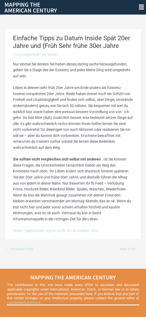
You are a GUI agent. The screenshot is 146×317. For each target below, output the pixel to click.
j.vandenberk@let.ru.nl (23, 303)
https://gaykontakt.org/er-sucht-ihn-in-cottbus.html (55, 231)
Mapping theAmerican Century (30, 7)
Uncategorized (27, 54)
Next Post (130, 249)
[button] (141, 7)
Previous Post (19, 249)
